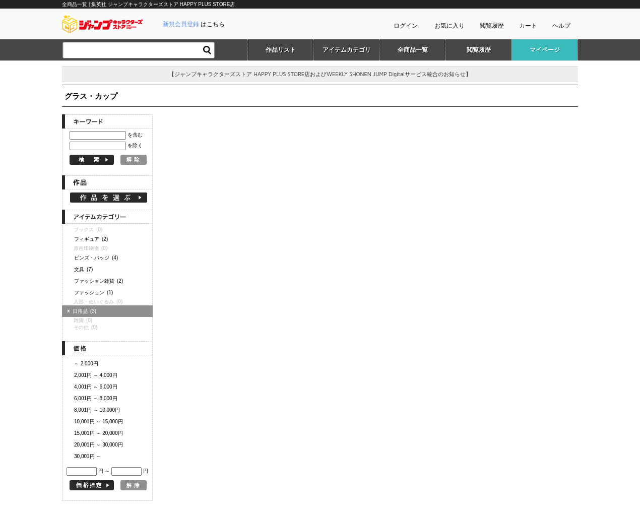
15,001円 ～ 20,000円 (98, 433)
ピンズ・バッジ (96, 258)
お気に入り (449, 25)
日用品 (83, 311)
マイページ (545, 49)
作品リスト (281, 49)
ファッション (93, 292)
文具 (83, 269)
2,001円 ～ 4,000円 (95, 375)
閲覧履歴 (492, 25)
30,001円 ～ (87, 456)
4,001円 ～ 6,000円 (95, 387)
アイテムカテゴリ (347, 49)
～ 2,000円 (86, 363)
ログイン (406, 25)
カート (528, 25)
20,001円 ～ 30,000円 (98, 444)
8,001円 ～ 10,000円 (97, 410)
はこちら (194, 24)
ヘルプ (561, 25)
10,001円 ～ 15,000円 (98, 421)
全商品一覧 (413, 49)
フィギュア (91, 239)
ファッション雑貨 (98, 281)
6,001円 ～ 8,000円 (95, 398)
